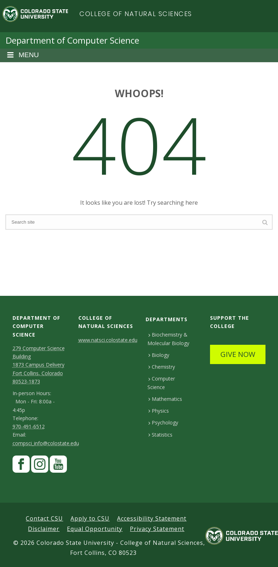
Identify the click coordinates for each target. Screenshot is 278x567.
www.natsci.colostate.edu (107, 340)
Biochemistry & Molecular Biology (168, 338)
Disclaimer (43, 529)
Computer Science (161, 382)
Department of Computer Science (72, 40)
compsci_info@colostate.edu (46, 443)
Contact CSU (44, 518)
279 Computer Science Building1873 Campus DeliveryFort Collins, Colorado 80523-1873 (39, 365)
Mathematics (165, 399)
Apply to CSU (89, 518)
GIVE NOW (237, 354)
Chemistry (161, 366)
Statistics (160, 434)
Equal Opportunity (94, 529)
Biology (158, 355)
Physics (158, 410)
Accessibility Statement (151, 518)
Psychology (163, 422)
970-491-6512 (29, 426)
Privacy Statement (157, 529)
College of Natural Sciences (135, 13)
